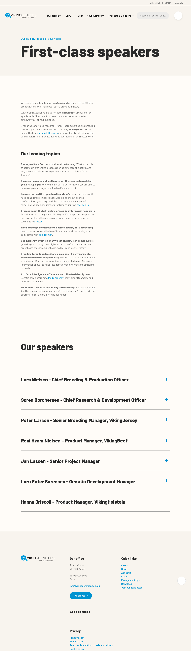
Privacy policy (77, 637)
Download (126, 583)
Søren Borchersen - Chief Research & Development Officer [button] (94, 400)
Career (124, 576)
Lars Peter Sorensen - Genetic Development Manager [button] (94, 481)
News (124, 568)
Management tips (130, 580)
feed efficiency (56, 277)
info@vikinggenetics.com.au (85, 585)
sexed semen (45, 234)
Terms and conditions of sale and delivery (91, 645)
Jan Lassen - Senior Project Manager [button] (94, 461)
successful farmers (47, 132)
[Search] (153, 15)
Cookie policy (77, 649)
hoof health (83, 204)
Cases (124, 565)
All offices (81, 595)
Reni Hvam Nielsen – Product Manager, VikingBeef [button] (94, 440)
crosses (38, 221)
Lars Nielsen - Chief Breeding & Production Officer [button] (94, 379)
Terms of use (76, 641)
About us (126, 572)
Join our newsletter (131, 587)
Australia (179, 3)
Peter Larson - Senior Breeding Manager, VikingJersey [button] (94, 420)
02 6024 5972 (80, 575)
